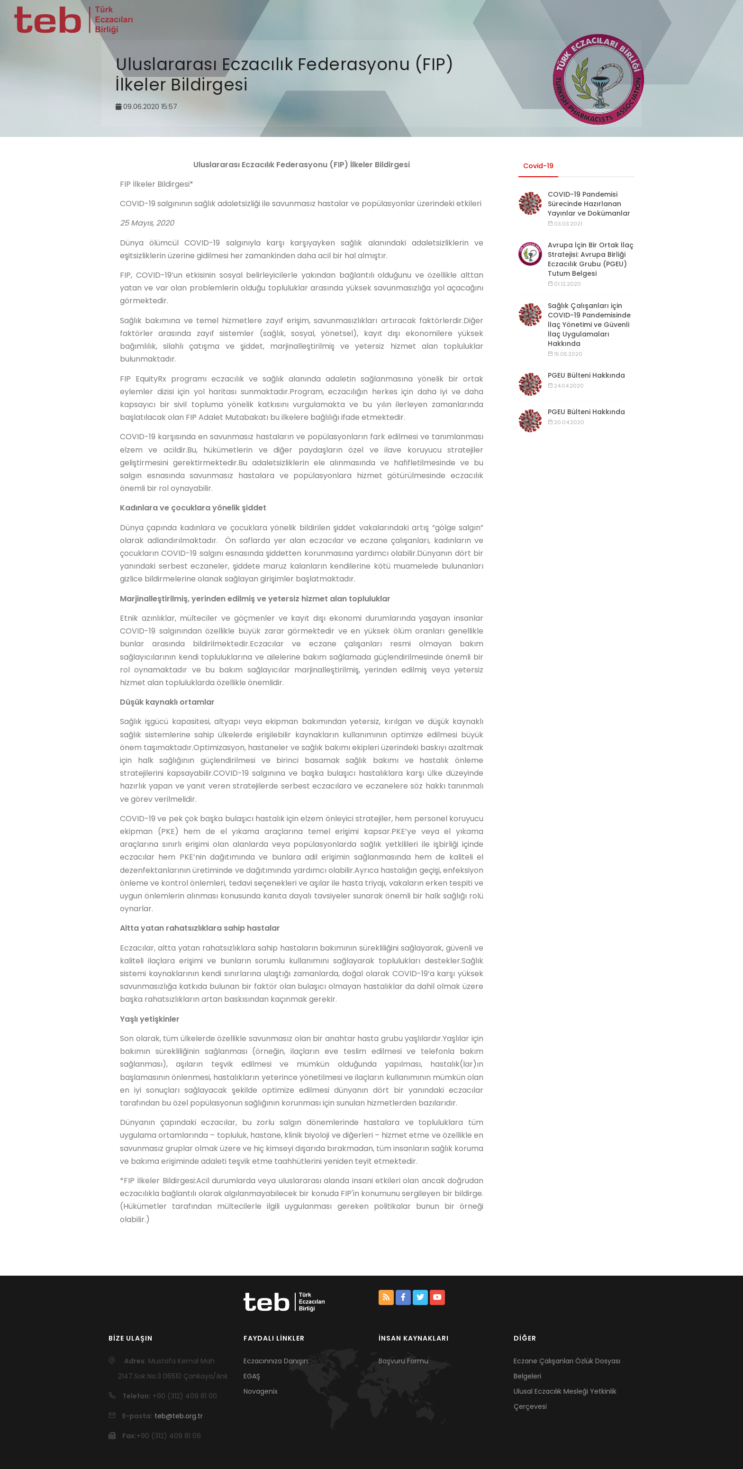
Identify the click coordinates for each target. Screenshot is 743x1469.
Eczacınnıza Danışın (276, 1361)
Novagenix (261, 1391)
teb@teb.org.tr (178, 1416)
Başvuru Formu (403, 1361)
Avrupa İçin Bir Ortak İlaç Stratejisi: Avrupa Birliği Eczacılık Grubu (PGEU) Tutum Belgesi (591, 259)
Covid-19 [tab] (538, 166)
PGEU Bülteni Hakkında (586, 375)
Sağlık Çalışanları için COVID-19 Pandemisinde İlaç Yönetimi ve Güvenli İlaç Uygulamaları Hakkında (589, 324)
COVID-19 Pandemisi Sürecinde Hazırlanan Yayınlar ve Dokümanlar (589, 204)
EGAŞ (252, 1376)
